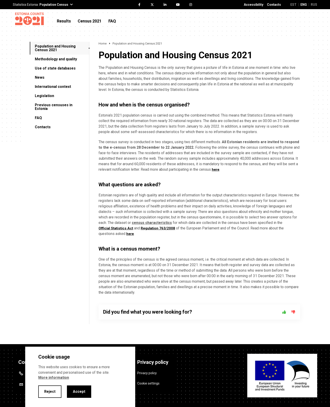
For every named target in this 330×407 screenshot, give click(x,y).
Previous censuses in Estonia (53, 107)
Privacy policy (147, 371)
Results (64, 21)
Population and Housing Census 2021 (55, 48)
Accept (79, 391)
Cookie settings (148, 382)
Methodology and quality (56, 59)
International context (53, 86)
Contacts (274, 4)
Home (103, 43)
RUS (314, 4)
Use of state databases (55, 68)
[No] (293, 312)
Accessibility (253, 4)
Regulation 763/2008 (160, 228)
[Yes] (284, 312)
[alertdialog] (80, 377)
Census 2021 (90, 21)
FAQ (112, 21)
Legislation (44, 96)
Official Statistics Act (117, 228)
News (39, 77)
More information (53, 377)
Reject (49, 391)
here (216, 169)
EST (293, 4)
